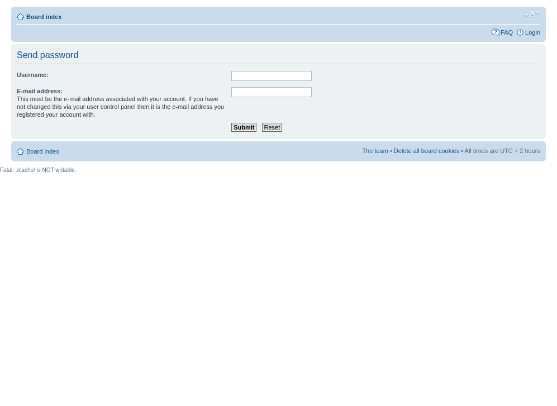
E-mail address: (40, 91)
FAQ (507, 32)
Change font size (532, 14)
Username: (33, 74)
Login (532, 32)
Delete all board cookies (426, 150)
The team (375, 150)
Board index (44, 16)
